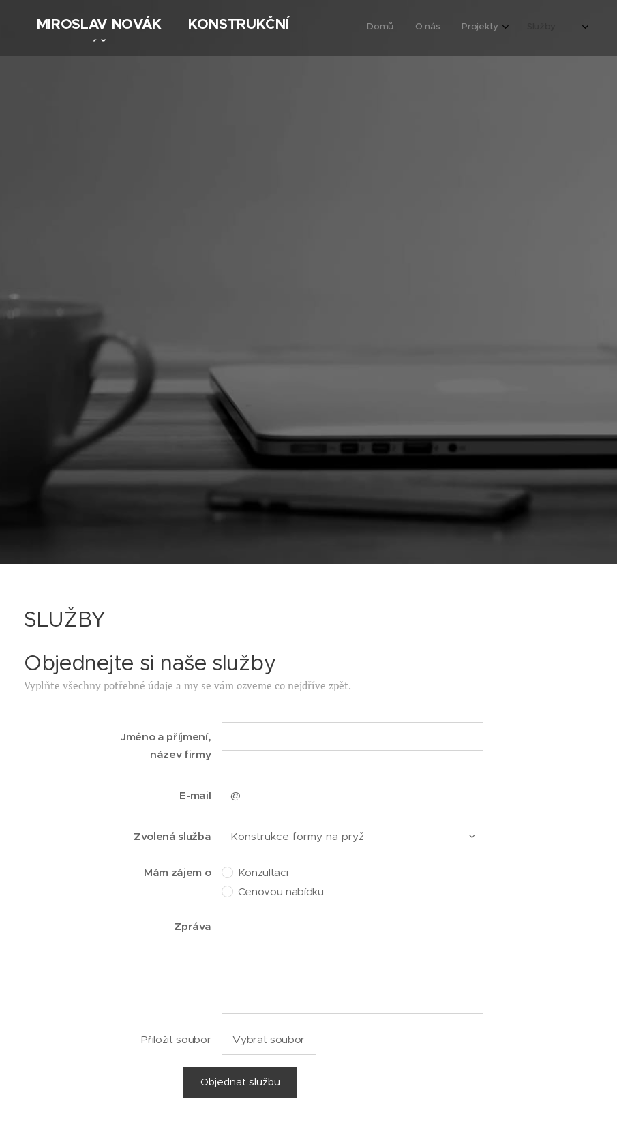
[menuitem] (503, 28)
